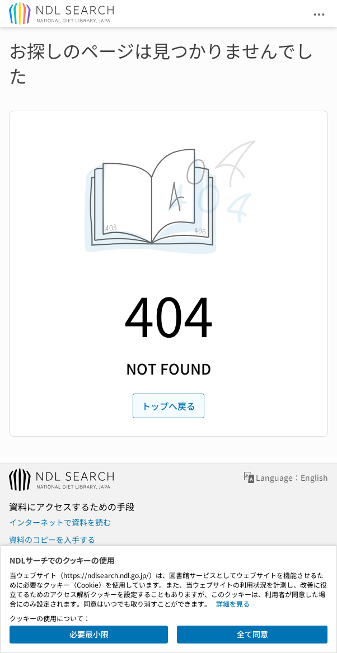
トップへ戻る (168, 406)
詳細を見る (233, 603)
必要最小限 (89, 634)
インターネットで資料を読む (60, 522)
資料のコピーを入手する (52, 539)
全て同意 (252, 634)
